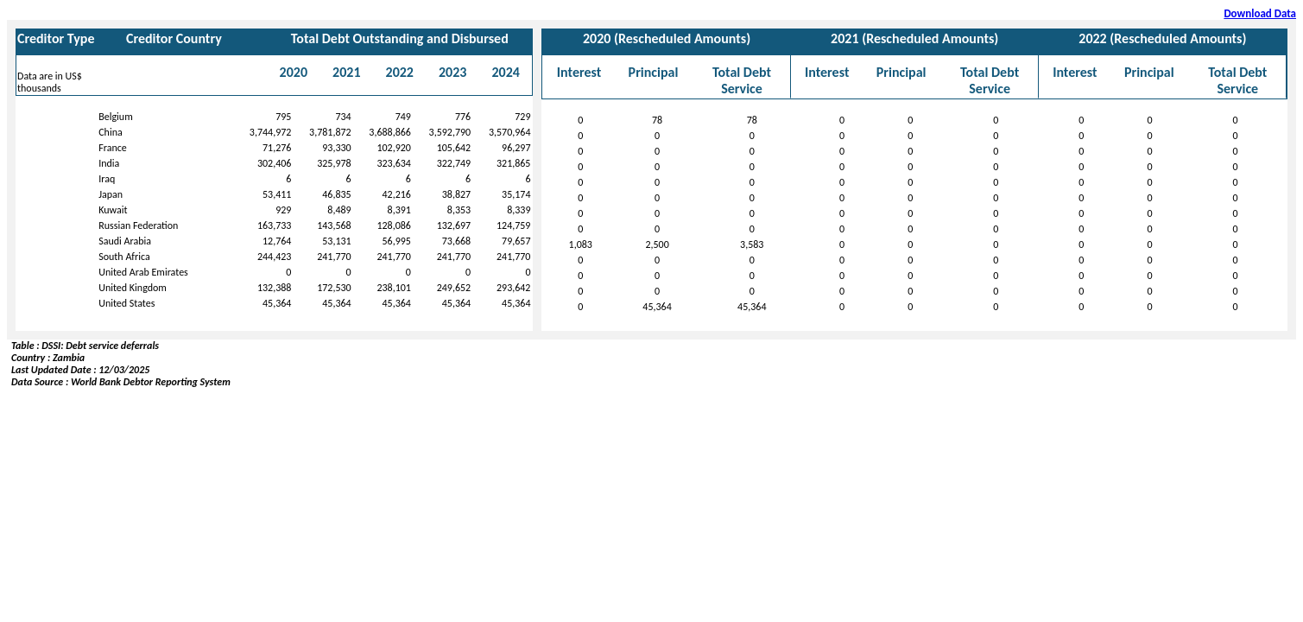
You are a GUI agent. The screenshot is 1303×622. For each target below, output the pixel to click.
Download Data (1260, 13)
